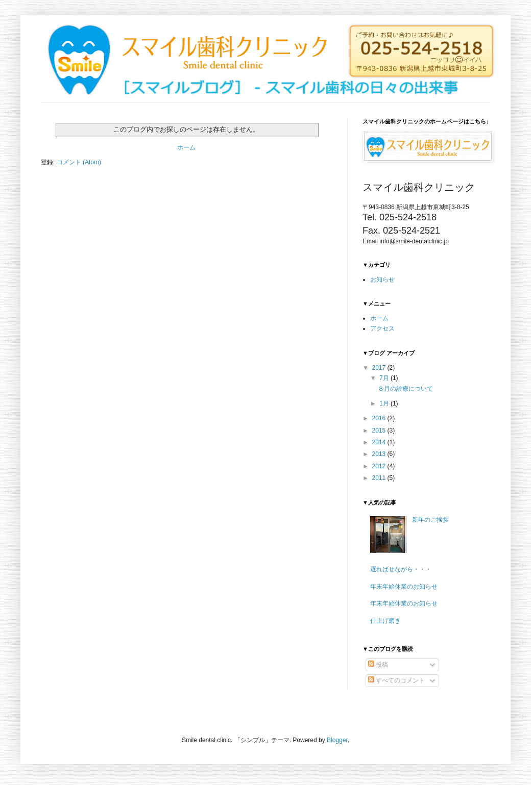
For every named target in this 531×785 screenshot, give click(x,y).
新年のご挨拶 (430, 519)
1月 (385, 403)
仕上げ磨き (385, 620)
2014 (380, 442)
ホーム (186, 147)
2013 (380, 454)
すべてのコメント (396, 680)
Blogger (337, 740)
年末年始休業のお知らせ (404, 586)
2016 (380, 418)
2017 (380, 367)
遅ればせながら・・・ (400, 569)
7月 (385, 378)
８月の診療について (405, 388)
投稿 (378, 664)
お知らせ (382, 279)
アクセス (382, 328)
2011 (380, 478)
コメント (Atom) (79, 162)
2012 (380, 466)
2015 (380, 430)
